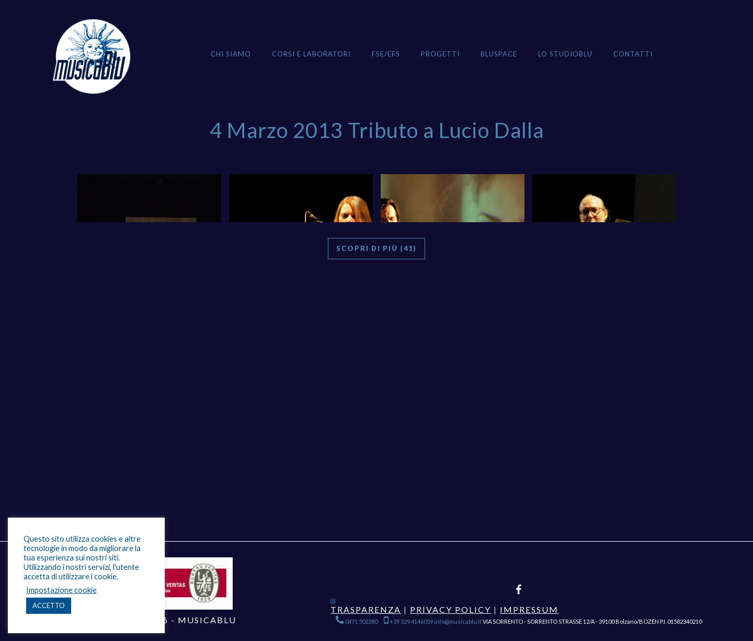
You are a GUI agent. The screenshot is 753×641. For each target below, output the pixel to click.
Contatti (633, 54)
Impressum (529, 609)
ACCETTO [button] (48, 605)
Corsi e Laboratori (311, 54)
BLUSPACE (499, 54)
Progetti (440, 54)
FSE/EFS (386, 54)
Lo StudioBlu (565, 54)
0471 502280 (357, 621)
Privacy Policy (450, 609)
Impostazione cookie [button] (61, 590)
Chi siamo (231, 54)
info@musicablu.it (458, 621)
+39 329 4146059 (408, 621)
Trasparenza (365, 609)
